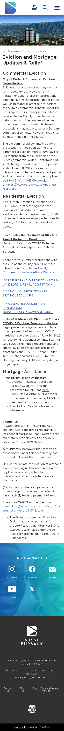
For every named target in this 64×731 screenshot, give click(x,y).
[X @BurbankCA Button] (32, 592)
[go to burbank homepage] (10, 8)
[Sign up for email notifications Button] (52, 573)
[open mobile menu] (57, 7)
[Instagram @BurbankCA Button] (11, 573)
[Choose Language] (34, 7)
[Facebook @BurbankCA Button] (32, 573)
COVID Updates (35, 51)
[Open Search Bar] (45, 7)
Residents (13, 51)
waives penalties (36, 521)
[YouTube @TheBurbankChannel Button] (11, 592)
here (45, 390)
